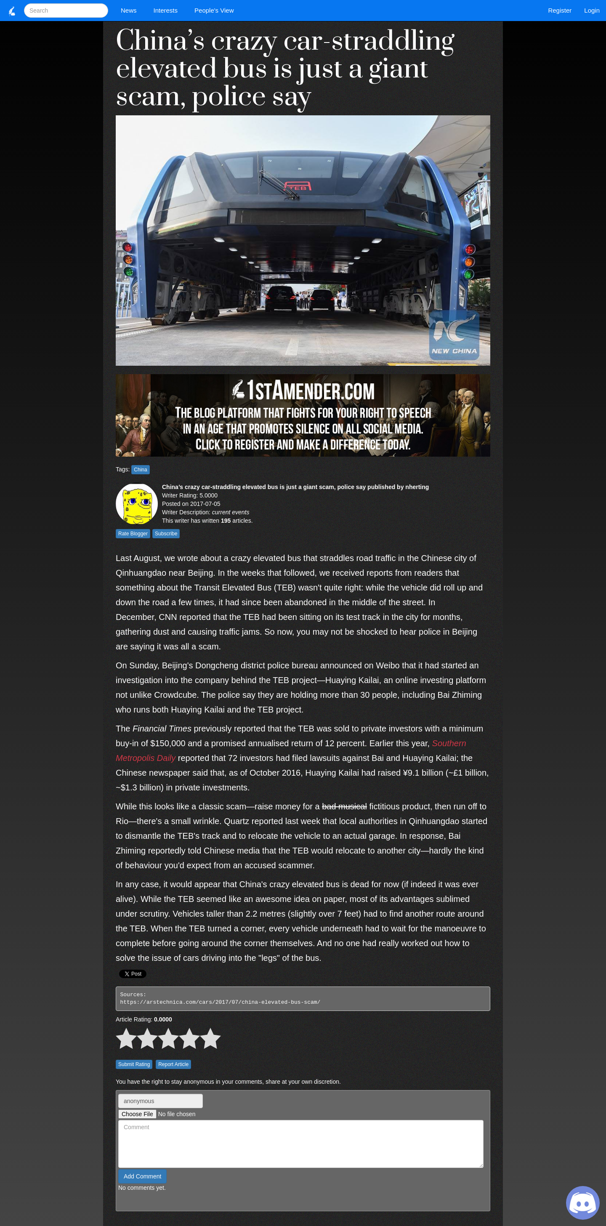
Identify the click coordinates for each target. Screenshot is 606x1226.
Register (559, 10)
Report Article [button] (173, 1064)
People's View (216, 10)
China (140, 470)
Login (592, 10)
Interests (168, 10)
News (131, 10)
